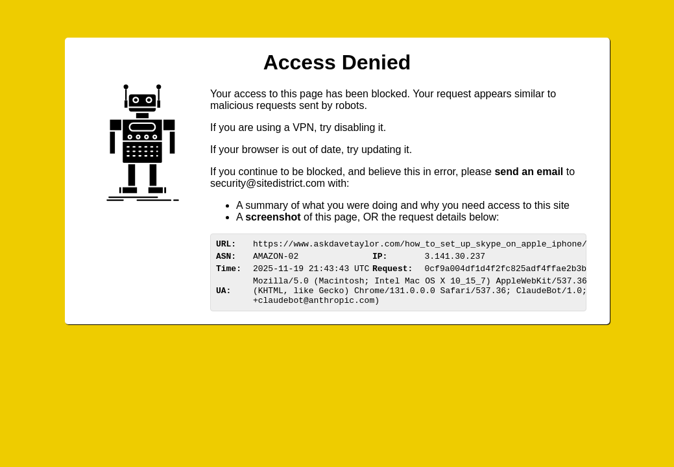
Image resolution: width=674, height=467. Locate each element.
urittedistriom (267, 183)
